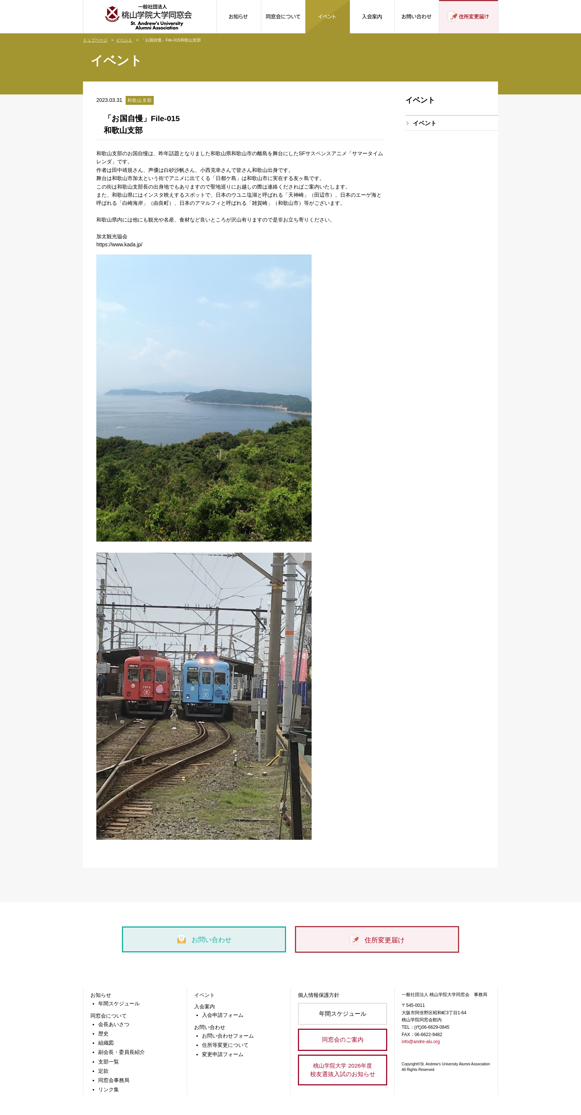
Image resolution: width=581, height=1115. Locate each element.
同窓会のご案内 (342, 1039)
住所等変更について (225, 1045)
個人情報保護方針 (318, 995)
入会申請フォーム (222, 1015)
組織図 (106, 1043)
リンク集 (108, 1089)
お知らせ (100, 995)
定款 (103, 1071)
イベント (124, 40)
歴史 (103, 1033)
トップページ (95, 40)
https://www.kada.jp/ (119, 244)
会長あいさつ (113, 1024)
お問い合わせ (204, 939)
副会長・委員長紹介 (121, 1052)
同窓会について (108, 1016)
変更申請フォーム (222, 1054)
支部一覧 (108, 1062)
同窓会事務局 (113, 1080)
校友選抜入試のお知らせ (342, 1069)
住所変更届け (377, 940)
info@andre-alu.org (421, 1041)
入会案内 (204, 1006)
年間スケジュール (119, 1003)
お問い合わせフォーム (228, 1036)
